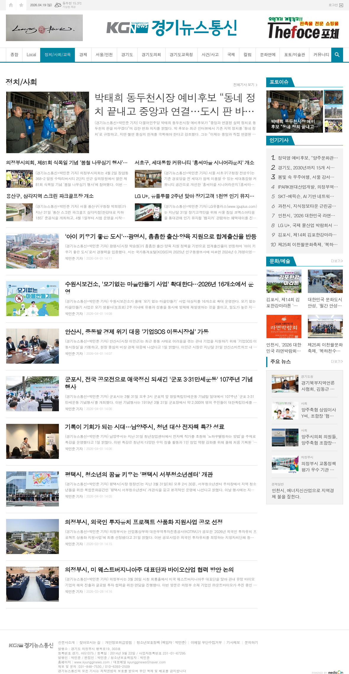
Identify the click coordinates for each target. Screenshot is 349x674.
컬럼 (247, 54)
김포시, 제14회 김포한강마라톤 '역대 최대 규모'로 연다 (308, 235)
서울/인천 (104, 54)
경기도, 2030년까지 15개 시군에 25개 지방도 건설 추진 (308, 168)
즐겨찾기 (21, 5)
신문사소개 (66, 642)
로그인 (333, 5)
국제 (231, 54)
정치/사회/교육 (57, 54)
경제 (83, 54)
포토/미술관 (294, 54)
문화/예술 (279, 261)
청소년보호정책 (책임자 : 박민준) (161, 642)
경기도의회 (151, 54)
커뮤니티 (321, 54)
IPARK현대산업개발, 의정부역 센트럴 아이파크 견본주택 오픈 (308, 187)
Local (31, 54)
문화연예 (268, 54)
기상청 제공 (69, 7)
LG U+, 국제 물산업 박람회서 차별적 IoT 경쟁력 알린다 (308, 225)
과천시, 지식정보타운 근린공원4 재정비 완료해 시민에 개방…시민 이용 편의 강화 (308, 206)
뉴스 (280, 361)
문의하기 (251, 642)
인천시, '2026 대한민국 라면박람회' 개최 (308, 215)
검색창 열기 (337, 55)
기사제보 (233, 642)
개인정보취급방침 (118, 642)
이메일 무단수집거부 (206, 642)
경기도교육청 (181, 54)
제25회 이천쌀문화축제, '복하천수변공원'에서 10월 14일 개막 (308, 244)
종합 (14, 54)
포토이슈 (278, 81)
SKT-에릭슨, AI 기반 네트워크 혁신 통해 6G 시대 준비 (308, 196)
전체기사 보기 (243, 84)
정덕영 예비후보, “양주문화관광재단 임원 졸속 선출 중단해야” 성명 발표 (308, 158)
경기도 (127, 54)
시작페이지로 (11, 5)
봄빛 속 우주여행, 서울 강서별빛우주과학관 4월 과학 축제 (308, 177)
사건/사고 (210, 54)
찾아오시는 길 (89, 642)
